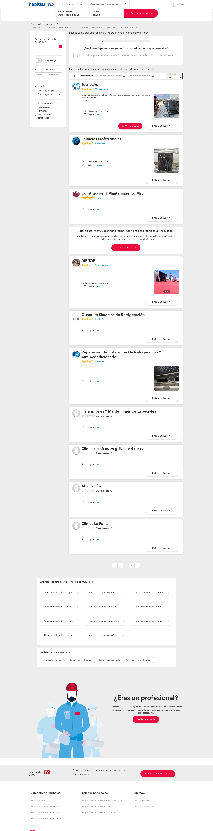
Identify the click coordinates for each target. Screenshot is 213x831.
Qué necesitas (65, 12)
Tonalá (85, 28)
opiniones (101, 89)
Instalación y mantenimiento (104, 28)
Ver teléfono (130, 126)
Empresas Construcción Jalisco (97, 807)
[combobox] (72, 13)
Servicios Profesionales (101, 139)
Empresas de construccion (56, 28)
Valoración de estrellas (111, 76)
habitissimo (35, 28)
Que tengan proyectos (49, 94)
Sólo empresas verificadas (45, 109)
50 (48, 50)
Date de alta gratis (125, 248)
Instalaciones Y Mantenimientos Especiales (118, 411)
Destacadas (87, 76)
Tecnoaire (89, 85)
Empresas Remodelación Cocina (46, 819)
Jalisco (75, 28)
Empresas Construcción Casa (44, 807)
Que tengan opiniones (49, 91)
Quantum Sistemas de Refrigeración (113, 315)
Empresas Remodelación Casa (45, 813)
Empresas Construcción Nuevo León (100, 813)
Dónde (96, 12)
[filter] (48, 46)
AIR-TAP (88, 261)
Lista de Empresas (142, 801)
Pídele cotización (161, 126)
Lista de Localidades (144, 807)
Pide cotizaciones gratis (158, 773)
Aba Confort (92, 486)
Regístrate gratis (146, 719)
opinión (99, 198)
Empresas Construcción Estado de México (103, 801)
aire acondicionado (53, 660)
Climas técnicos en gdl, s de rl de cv (112, 449)
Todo (60, 50)
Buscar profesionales (140, 13)
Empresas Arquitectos (41, 801)
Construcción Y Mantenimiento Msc (112, 193)
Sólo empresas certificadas (45, 116)
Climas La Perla (94, 524)
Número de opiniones (140, 76)
